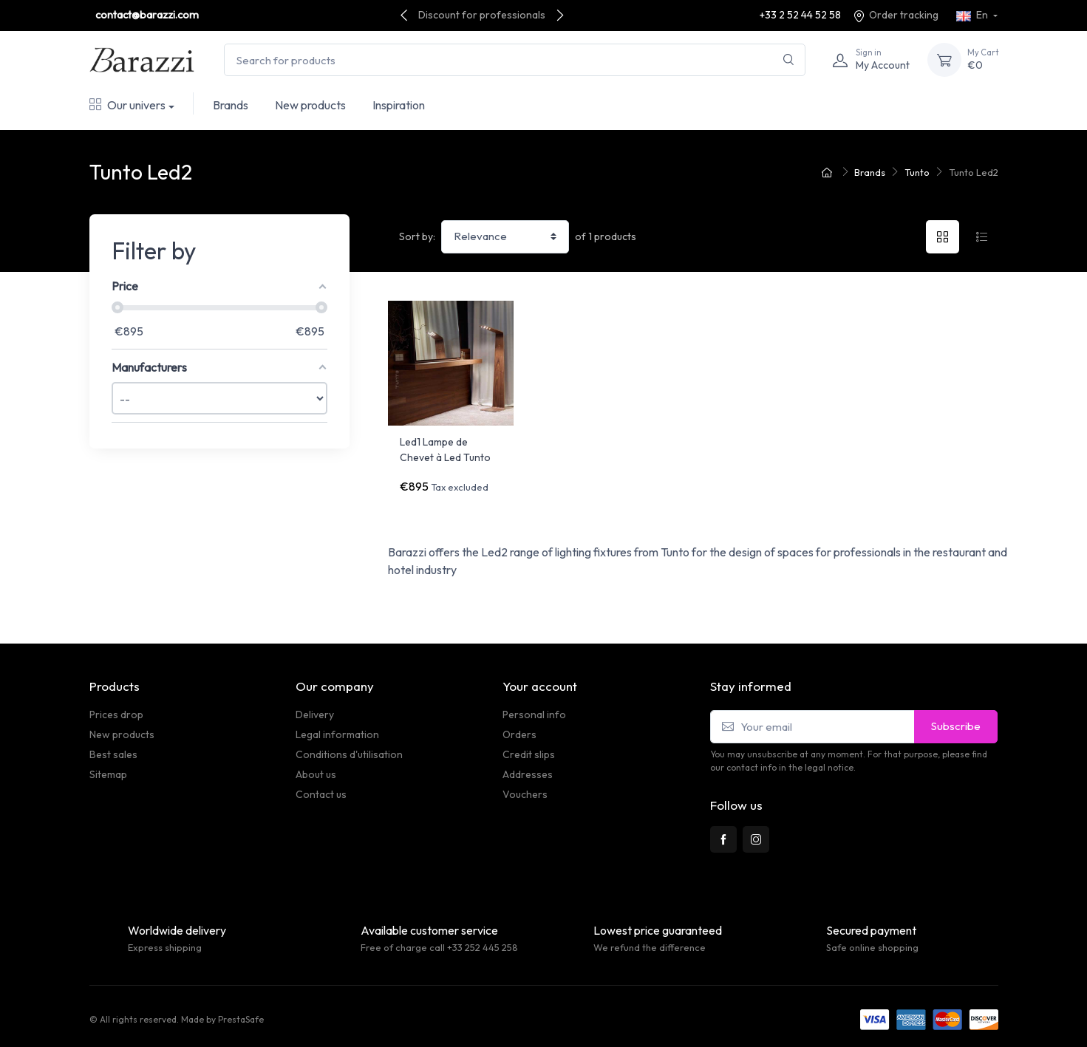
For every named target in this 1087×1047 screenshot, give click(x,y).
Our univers (127, 105)
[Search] (788, 60)
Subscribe (956, 719)
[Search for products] (514, 60)
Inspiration (398, 105)
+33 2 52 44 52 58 (800, 14)
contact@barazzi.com (147, 14)
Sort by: (417, 236)
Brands (230, 105)
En (973, 14)
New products (310, 105)
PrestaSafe (241, 1012)
